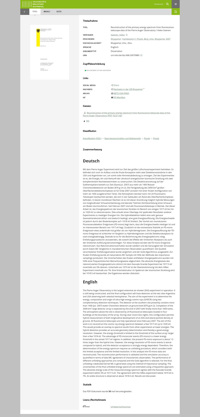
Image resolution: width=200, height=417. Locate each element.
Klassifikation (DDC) (92, 138)
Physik (147, 138)
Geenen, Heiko (118, 34)
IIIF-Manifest (119, 97)
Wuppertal (116, 39)
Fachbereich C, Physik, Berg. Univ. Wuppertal (143, 39)
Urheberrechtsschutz (121, 406)
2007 (168, 39)
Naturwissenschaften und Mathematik (122, 138)
